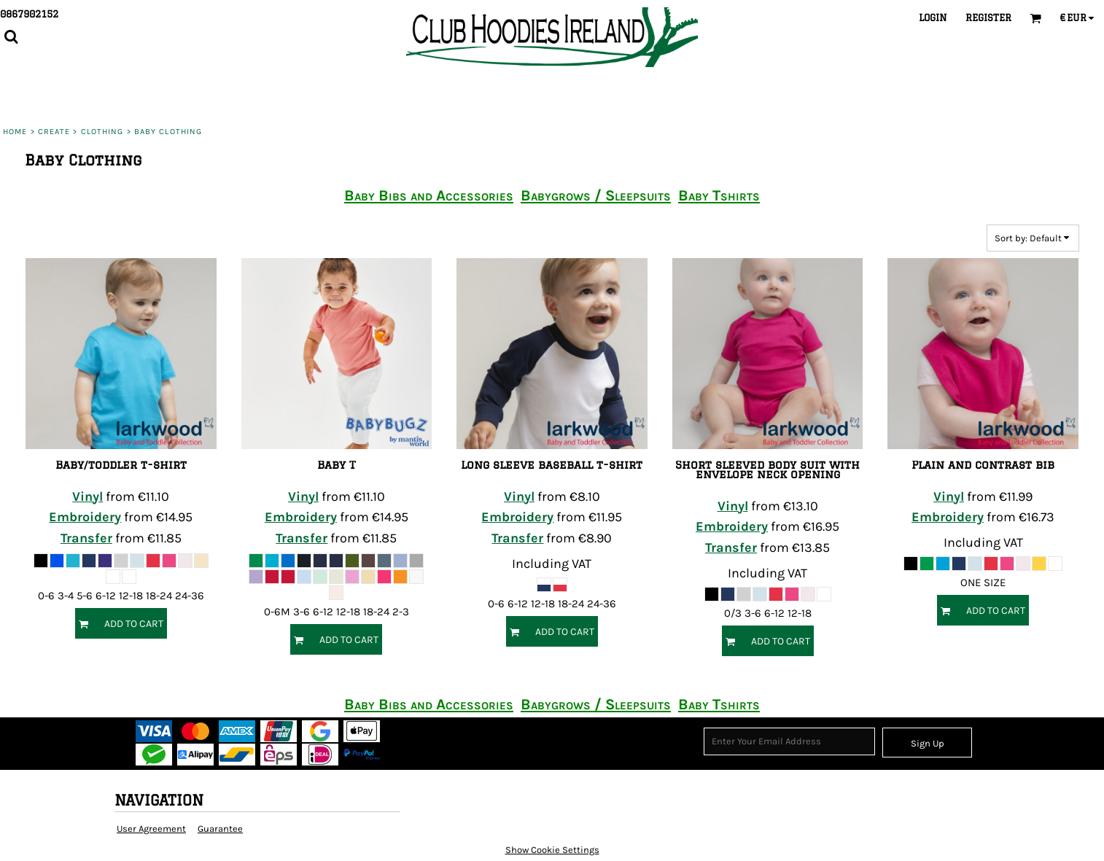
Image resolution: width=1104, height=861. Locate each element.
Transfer (86, 538)
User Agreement (151, 828)
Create (54, 131)
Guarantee (220, 828)
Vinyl (87, 496)
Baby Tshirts (719, 195)
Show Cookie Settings (552, 849)
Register (988, 17)
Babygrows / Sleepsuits (596, 195)
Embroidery (85, 517)
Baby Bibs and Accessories (428, 195)
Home (15, 131)
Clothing (102, 131)
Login (933, 17)
